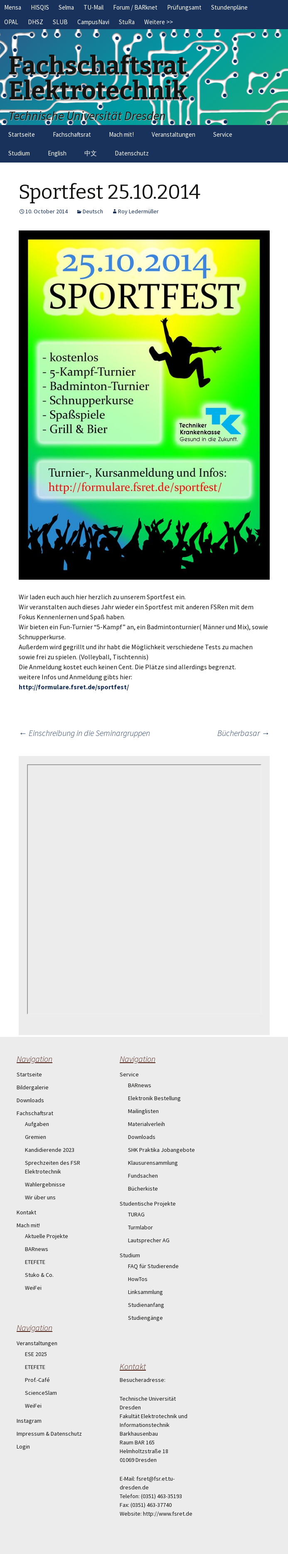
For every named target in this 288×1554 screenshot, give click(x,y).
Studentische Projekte (148, 1203)
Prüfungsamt (184, 7)
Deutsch (93, 211)
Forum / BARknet (135, 7)
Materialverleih (146, 1124)
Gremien (35, 1137)
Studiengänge (145, 1317)
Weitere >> (158, 22)
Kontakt (26, 1212)
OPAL (11, 22)
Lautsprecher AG (149, 1240)
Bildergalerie (33, 1087)
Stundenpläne (229, 7)
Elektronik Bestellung (154, 1098)
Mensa (12, 7)
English (57, 153)
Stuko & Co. (39, 1275)
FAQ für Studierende (153, 1266)
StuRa (127, 22)
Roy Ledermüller (138, 211)
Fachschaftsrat (72, 134)
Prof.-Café (37, 1380)
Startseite (21, 134)
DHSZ (35, 22)
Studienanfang (146, 1305)
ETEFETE (35, 1262)
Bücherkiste (143, 1188)
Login (23, 1446)
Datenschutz (132, 153)
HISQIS (40, 7)
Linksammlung (145, 1292)
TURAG (136, 1214)
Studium (19, 153)
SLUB (60, 22)
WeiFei (33, 1287)
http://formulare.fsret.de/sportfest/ (74, 687)
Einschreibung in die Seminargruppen (84, 733)
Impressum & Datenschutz (49, 1433)
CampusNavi (93, 22)
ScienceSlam (41, 1392)
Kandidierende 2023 (49, 1150)
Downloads (30, 1100)
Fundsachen (143, 1175)
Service (222, 134)
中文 (90, 153)
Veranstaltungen (173, 134)
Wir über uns (40, 1197)
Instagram (29, 1420)
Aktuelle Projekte (46, 1236)
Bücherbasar (243, 733)
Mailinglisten (143, 1111)
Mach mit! (121, 134)
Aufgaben (37, 1124)
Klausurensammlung (153, 1162)
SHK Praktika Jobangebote (161, 1150)
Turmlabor (140, 1227)
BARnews (36, 1249)
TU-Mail (93, 7)
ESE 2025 (36, 1354)
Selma (66, 7)
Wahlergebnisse (45, 1184)
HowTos (138, 1279)
